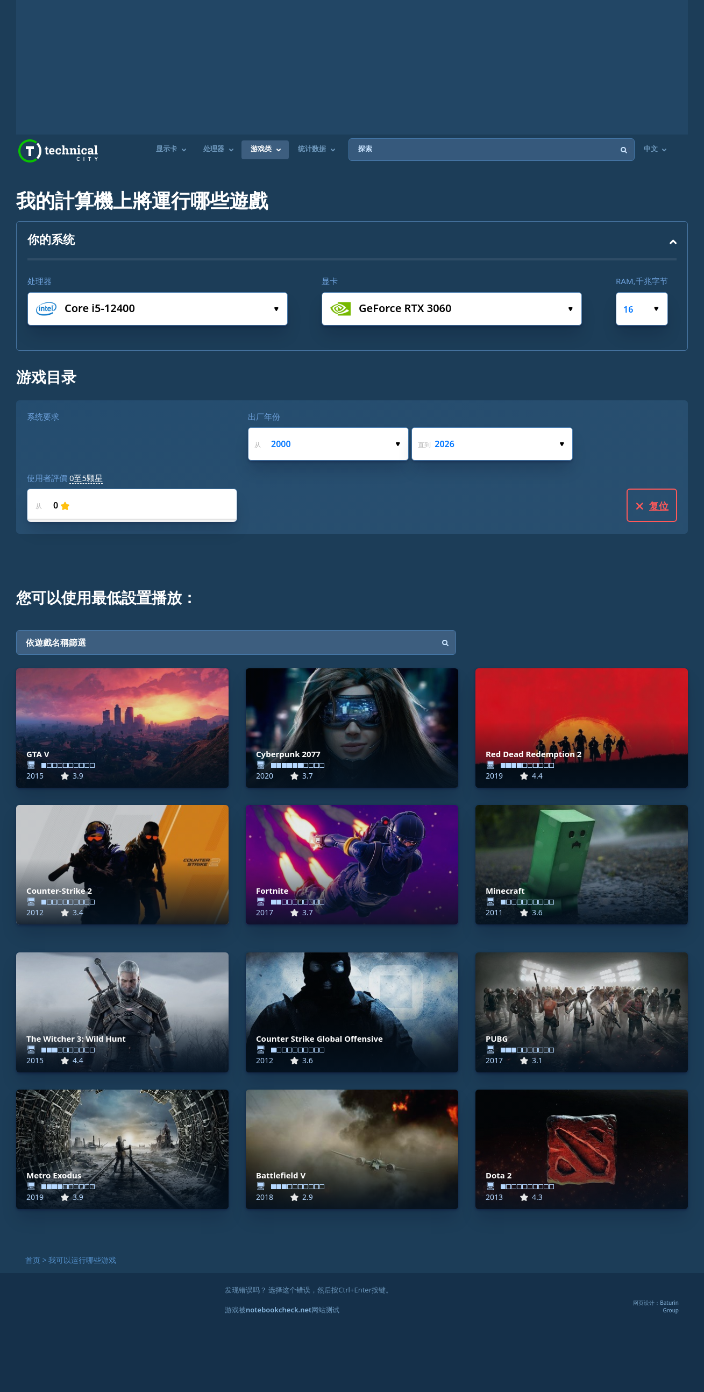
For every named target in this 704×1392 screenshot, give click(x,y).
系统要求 (43, 416)
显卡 (330, 280)
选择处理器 (276, 309)
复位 (652, 505)
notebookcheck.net (278, 1310)
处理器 (39, 280)
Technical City (58, 150)
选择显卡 (570, 309)
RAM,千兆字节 (642, 280)
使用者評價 (65, 477)
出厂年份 (264, 416)
